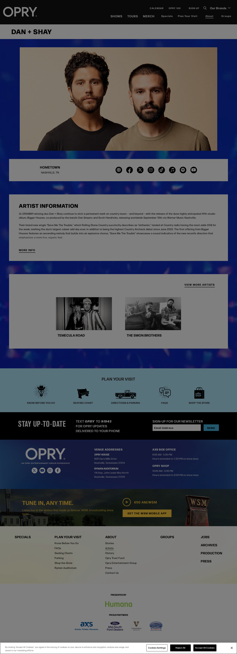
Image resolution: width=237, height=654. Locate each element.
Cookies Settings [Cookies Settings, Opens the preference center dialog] (157, 647)
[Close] (231, 648)
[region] (118, 648)
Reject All (180, 647)
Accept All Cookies (205, 647)
